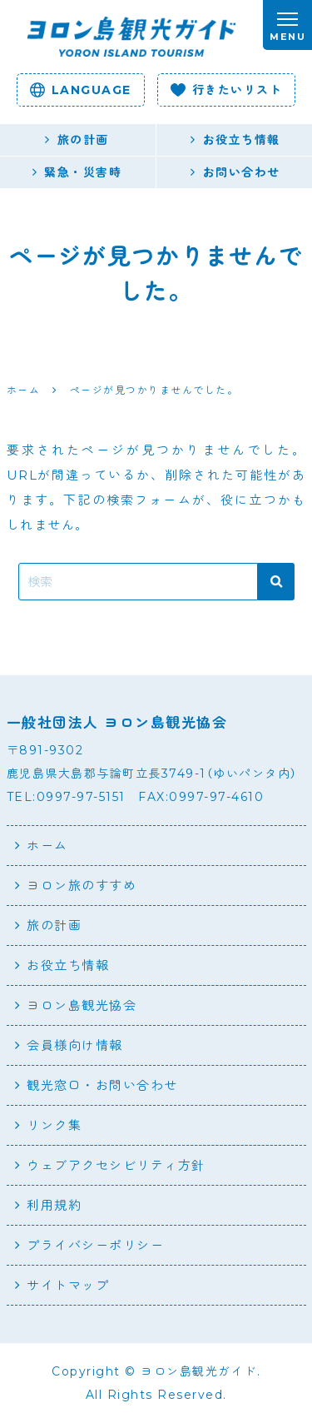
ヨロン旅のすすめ (81, 885)
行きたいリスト (227, 89)
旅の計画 (54, 925)
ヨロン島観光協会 (81, 1005)
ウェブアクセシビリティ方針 (116, 1165)
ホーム (47, 845)
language (80, 89)
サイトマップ (68, 1285)
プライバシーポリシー (95, 1245)
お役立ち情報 (68, 965)
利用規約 (54, 1205)
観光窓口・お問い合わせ (102, 1085)
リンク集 (54, 1125)
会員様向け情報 (75, 1045)
